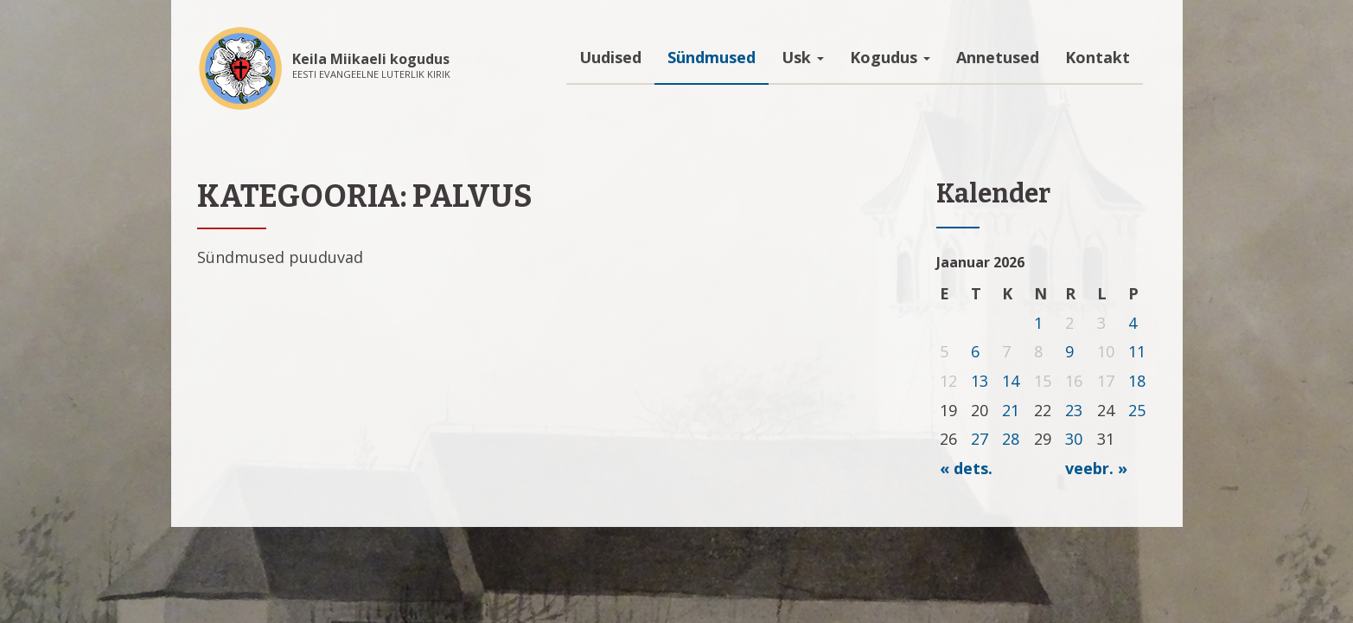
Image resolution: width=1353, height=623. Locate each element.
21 (1010, 410)
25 (1137, 410)
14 (1010, 380)
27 (979, 438)
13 (979, 380)
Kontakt (1097, 57)
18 (1137, 380)
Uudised (610, 57)
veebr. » (1096, 468)
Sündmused (711, 57)
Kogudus (890, 57)
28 (1010, 438)
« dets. (966, 468)
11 (1137, 351)
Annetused (997, 57)
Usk (803, 57)
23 (1073, 410)
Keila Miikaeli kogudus (371, 58)
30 (1073, 438)
